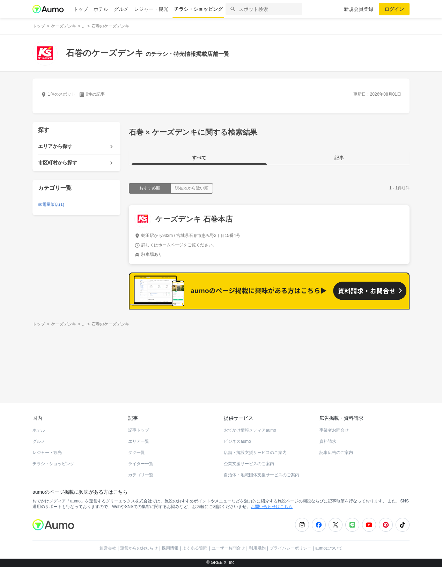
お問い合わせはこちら (272, 506)
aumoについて (328, 548)
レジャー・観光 (151, 9)
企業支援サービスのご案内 (249, 464)
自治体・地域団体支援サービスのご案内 (261, 475)
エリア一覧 (138, 441)
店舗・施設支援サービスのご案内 (255, 452)
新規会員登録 (358, 9)
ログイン (394, 9)
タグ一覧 (136, 452)
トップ (80, 9)
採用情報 (170, 548)
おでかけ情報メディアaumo (250, 430)
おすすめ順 (149, 188)
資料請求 (327, 441)
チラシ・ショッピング (198, 9)
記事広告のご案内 (336, 452)
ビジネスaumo (237, 441)
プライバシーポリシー (290, 548)
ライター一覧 (140, 464)
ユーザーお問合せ (228, 548)
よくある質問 (194, 548)
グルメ (121, 9)
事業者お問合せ (334, 430)
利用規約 (257, 548)
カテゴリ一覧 (140, 475)
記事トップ (138, 430)
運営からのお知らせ (139, 548)
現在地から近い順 (191, 188)
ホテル (101, 9)
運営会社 (108, 548)
